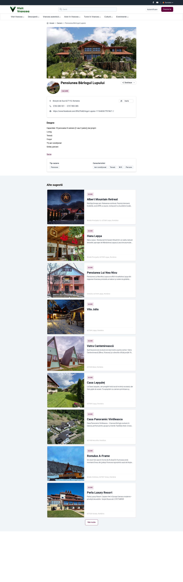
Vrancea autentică (51, 17)
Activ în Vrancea (72, 17)
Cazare (59, 23)
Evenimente (122, 17)
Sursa (49, 154)
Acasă (51, 23)
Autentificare (152, 9)
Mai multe (92, 522)
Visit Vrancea (17, 17)
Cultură (108, 17)
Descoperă (33, 17)
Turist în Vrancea (92, 17)
